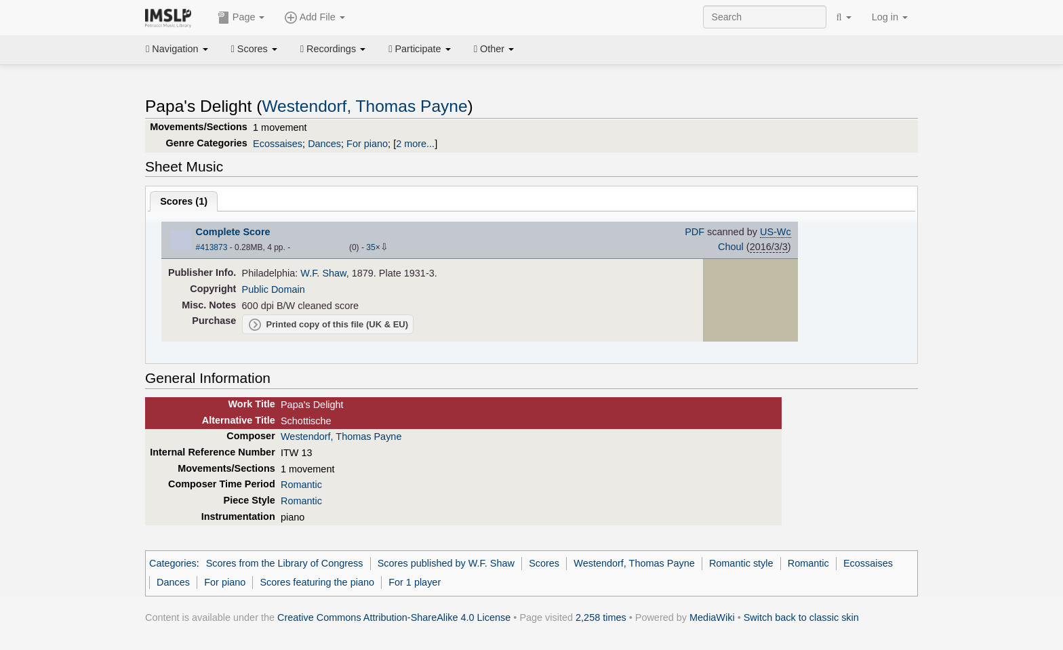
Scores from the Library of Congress (284, 563)
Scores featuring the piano (317, 582)
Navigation (177, 48)
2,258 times (601, 617)
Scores (254, 48)
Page (241, 18)
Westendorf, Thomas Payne (364, 106)
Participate (419, 48)
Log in (890, 17)
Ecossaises (277, 143)
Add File (314, 18)
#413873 (212, 247)
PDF (694, 231)
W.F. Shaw (323, 273)
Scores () (183, 201)
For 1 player (414, 582)
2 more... (415, 143)
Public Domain (273, 289)
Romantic (301, 484)
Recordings (332, 48)
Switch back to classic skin (801, 617)
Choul (731, 246)
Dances (324, 143)
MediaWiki (712, 617)
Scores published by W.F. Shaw (446, 563)
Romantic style (741, 563)
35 (370, 247)
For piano (367, 143)
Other (494, 48)
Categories (173, 563)
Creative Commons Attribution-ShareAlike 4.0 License (393, 617)
